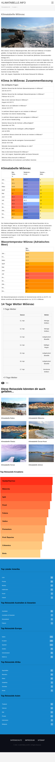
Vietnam (4, 708)
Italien (3, 637)
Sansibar (4, 686)
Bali (3, 712)
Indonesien (5, 720)
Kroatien (4, 641)
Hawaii (4, 597)
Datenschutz (16, 740)
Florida (4, 581)
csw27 (51, 46)
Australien (5, 611)
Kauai (3, 593)
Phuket (4, 716)
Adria (7, 382)
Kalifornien (5, 589)
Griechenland (5, 653)
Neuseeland (5, 619)
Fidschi (4, 623)
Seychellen (5, 670)
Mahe (3, 678)
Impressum (30, 740)
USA (3, 577)
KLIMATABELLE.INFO (13, 2)
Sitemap (41, 740)
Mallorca (4, 657)
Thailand (4, 704)
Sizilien (4, 649)
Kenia (3, 690)
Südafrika (4, 682)
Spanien (4, 645)
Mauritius (4, 674)
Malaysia (4, 724)
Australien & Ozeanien (8, 615)
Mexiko (4, 585)
